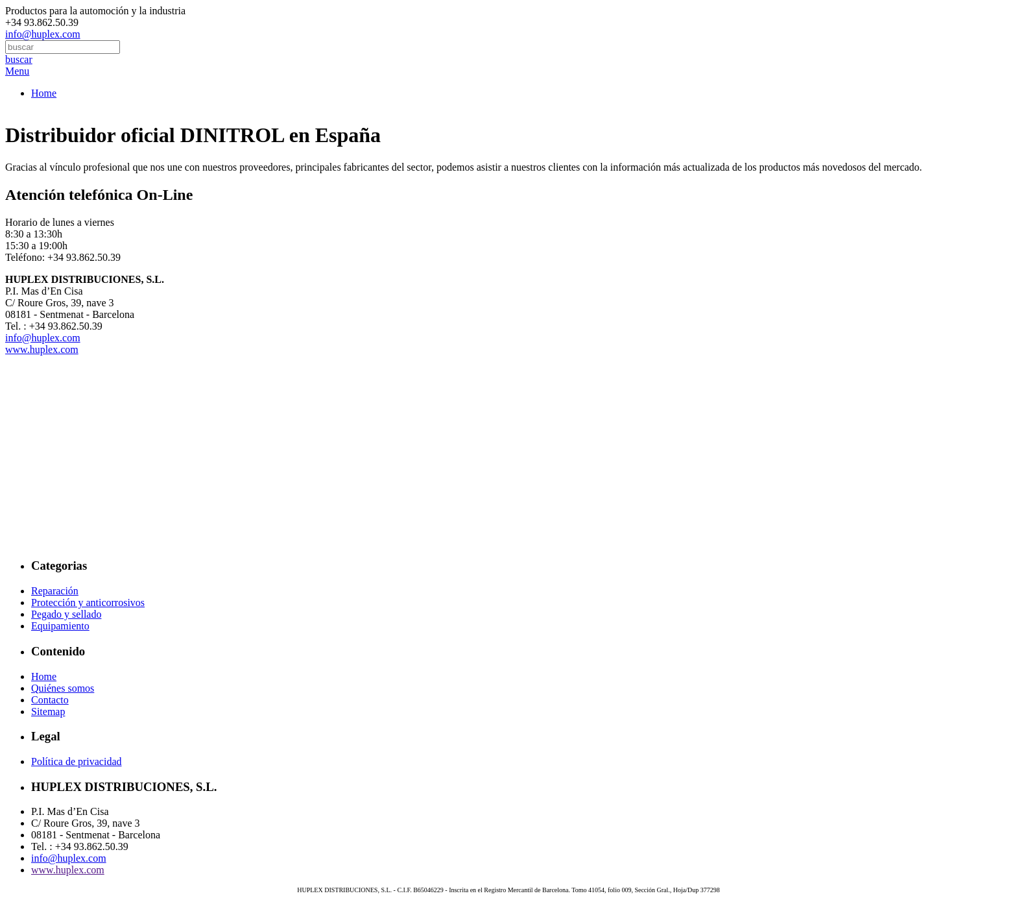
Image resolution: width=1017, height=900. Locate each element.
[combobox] (62, 47)
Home (43, 93)
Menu (17, 71)
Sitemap (48, 711)
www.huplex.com (41, 349)
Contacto (50, 699)
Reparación (54, 590)
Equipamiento (60, 625)
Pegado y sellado (66, 614)
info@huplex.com (42, 34)
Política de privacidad (76, 761)
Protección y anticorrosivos (88, 602)
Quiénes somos (62, 688)
